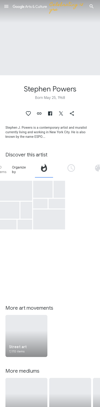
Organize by (19, 169)
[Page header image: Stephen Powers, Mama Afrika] (50, 37)
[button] (6, 6)
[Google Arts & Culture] (49, 6)
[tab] (44, 170)
